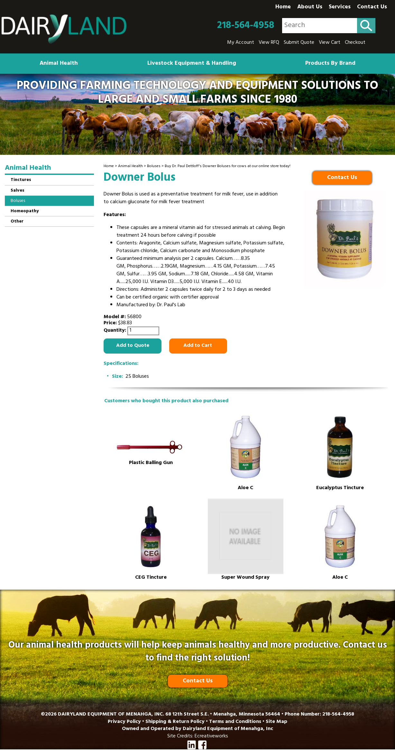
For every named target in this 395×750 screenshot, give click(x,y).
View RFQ (269, 43)
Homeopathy (25, 211)
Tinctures (21, 180)
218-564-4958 (245, 25)
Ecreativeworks (211, 736)
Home (283, 7)
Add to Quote (132, 346)
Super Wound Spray (245, 578)
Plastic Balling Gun (151, 463)
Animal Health (59, 63)
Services (340, 7)
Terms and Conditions (235, 722)
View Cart (329, 43)
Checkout (355, 43)
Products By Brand (330, 63)
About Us (309, 7)
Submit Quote (299, 43)
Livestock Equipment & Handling (191, 63)
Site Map (276, 722)
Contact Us (372, 7)
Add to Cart (198, 346)
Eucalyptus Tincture (340, 488)
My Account (240, 43)
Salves (17, 190)
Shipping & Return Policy (175, 722)
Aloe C (245, 488)
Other (17, 221)
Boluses (154, 166)
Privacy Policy (124, 722)
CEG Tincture (151, 578)
